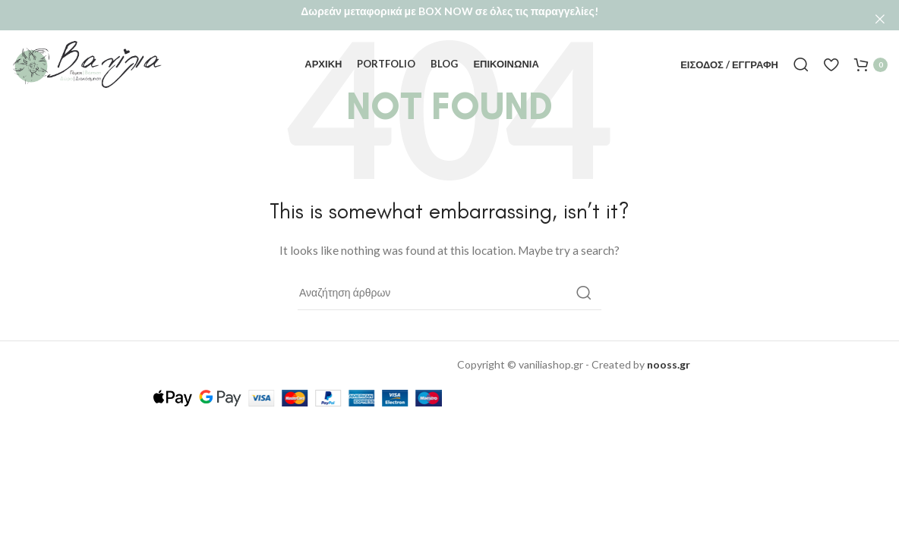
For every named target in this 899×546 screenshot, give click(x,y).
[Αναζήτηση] (801, 49)
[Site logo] (87, 48)
